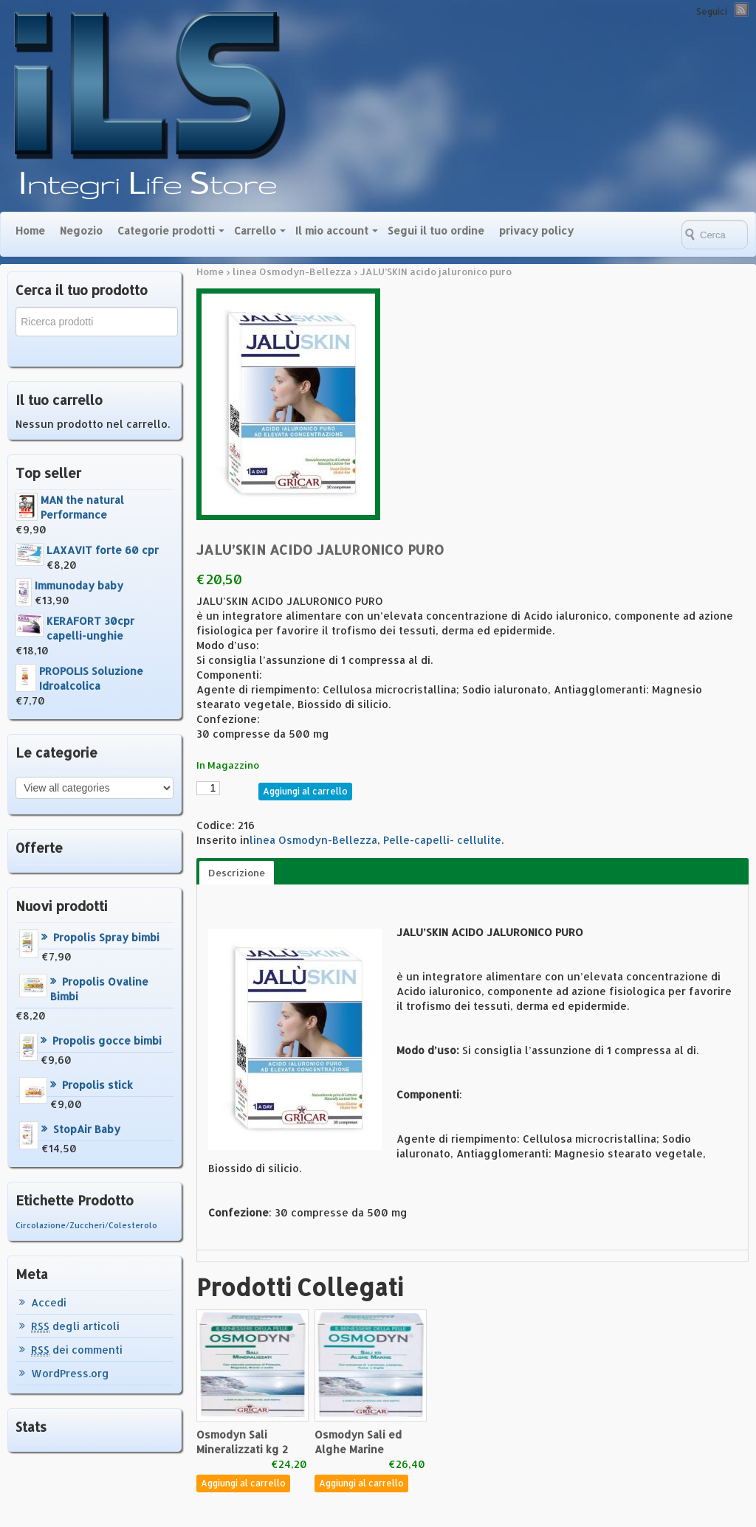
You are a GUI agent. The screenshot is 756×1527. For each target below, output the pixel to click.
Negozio (81, 230)
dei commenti (77, 1350)
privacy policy (536, 230)
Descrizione (236, 873)
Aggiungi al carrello (305, 791)
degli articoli (75, 1326)
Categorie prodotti (166, 230)
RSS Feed (741, 9)
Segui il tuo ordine (436, 230)
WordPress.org (70, 1373)
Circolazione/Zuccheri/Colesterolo (86, 1225)
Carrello (255, 230)
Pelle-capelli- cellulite (442, 840)
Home (30, 230)
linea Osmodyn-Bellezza (292, 271)
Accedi (48, 1302)
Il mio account (331, 230)
